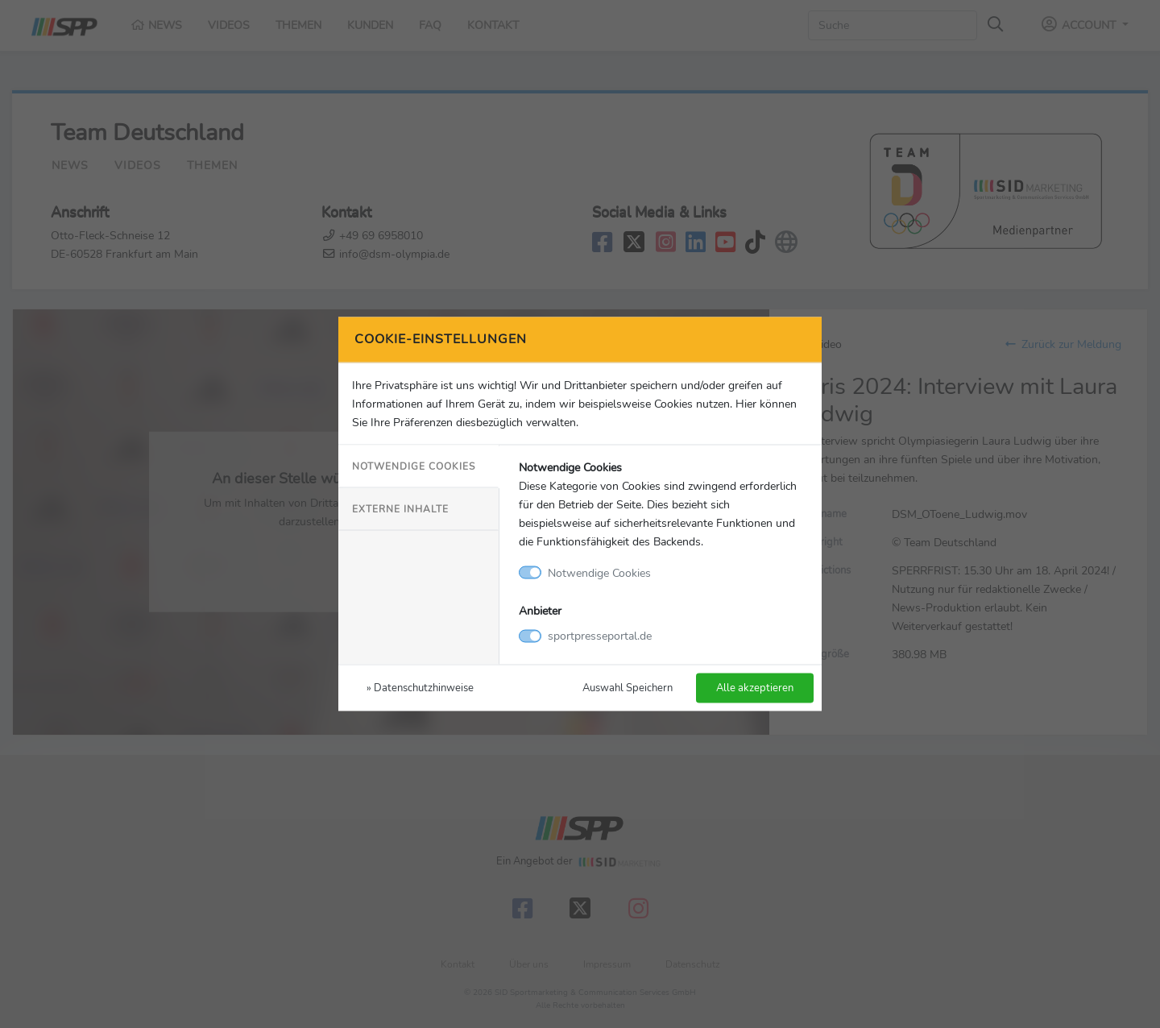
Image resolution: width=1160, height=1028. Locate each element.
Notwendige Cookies (413, 465)
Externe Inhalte (400, 508)
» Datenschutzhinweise (420, 687)
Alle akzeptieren (754, 687)
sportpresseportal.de (600, 636)
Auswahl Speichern (627, 687)
